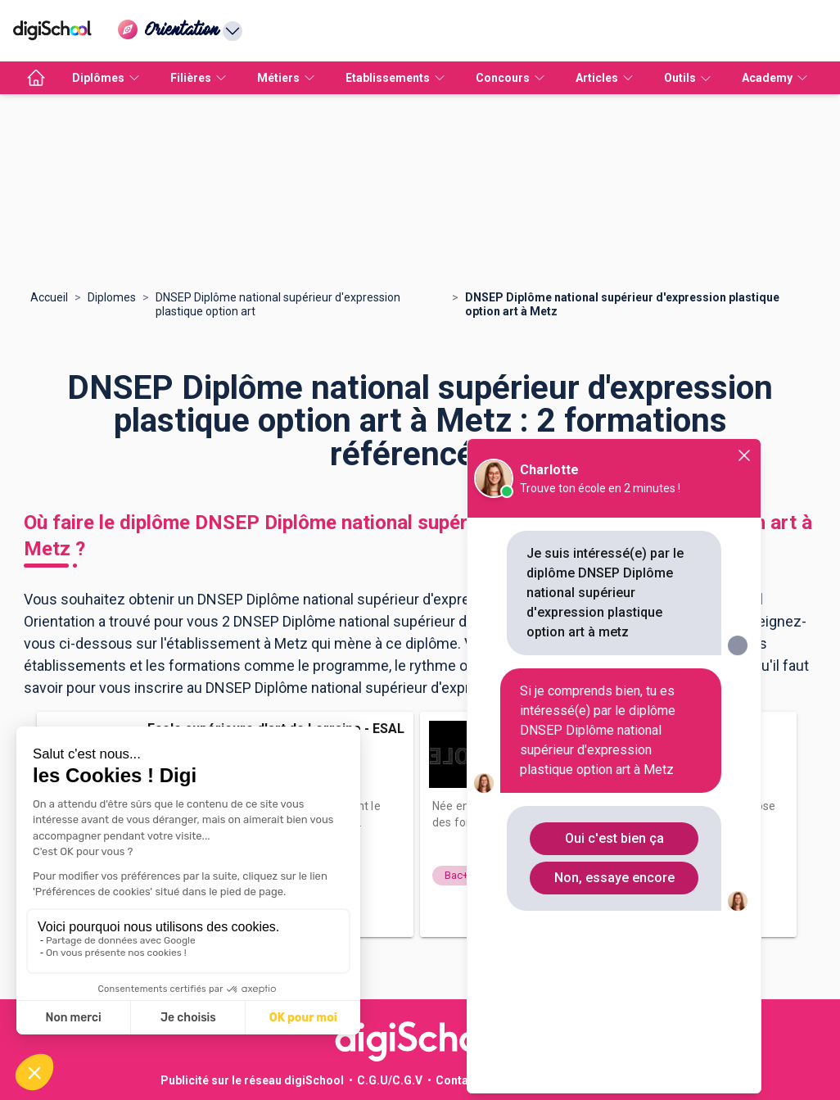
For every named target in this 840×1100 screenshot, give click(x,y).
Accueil (49, 297)
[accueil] (36, 77)
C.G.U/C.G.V (389, 1080)
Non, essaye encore (614, 877)
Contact (457, 1080)
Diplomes (112, 297)
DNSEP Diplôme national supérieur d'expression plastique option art (278, 304)
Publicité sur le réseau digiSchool (252, 1080)
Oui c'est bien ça (614, 838)
